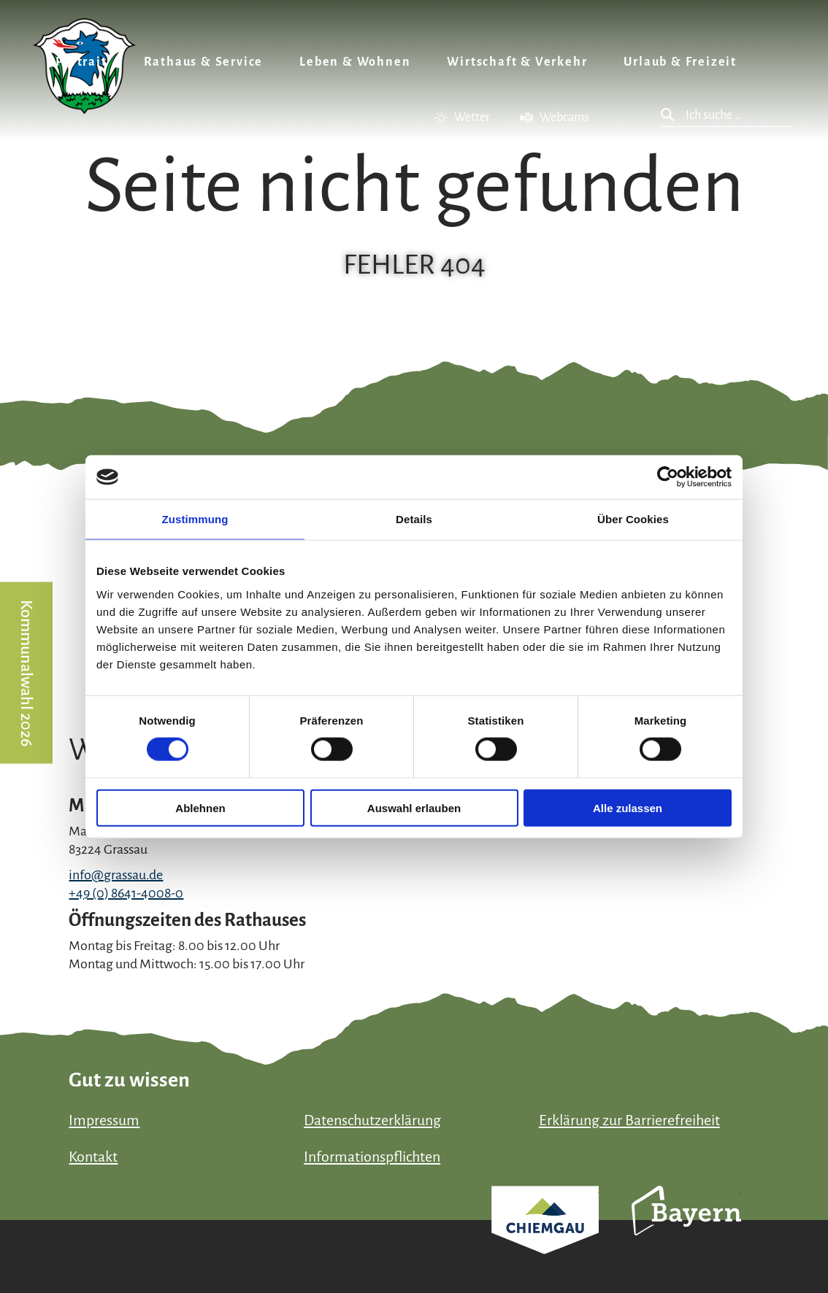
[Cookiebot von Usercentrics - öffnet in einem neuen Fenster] (668, 477)
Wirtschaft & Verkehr (517, 62)
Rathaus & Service (204, 62)
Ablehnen (200, 807)
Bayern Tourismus (686, 1230)
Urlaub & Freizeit (680, 62)
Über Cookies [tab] (633, 519)
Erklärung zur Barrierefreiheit (629, 1120)
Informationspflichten (372, 1157)
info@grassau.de (116, 875)
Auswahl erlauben (414, 807)
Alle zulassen (627, 807)
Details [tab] (414, 519)
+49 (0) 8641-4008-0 (126, 893)
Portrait (81, 62)
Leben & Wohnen (354, 62)
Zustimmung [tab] (195, 519)
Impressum (104, 1120)
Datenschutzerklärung (372, 1120)
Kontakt (93, 1157)
